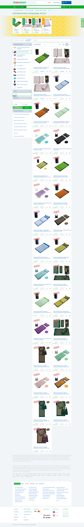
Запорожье (30, 473)
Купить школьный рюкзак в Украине (20, 129)
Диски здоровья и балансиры (19, 55)
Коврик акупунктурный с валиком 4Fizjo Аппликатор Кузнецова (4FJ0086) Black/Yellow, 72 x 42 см (61, 258)
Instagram (55, 515)
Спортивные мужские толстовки (62, 489)
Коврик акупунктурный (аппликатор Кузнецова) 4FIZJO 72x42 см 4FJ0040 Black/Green (60, 177)
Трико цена (16, 133)
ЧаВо (37, 483)
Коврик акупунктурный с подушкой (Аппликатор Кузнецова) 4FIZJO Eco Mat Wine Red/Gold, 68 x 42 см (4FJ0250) (41, 448)
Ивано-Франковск (48, 475)
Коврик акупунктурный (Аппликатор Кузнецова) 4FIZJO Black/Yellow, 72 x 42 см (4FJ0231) (42, 177)
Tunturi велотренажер (60, 495)
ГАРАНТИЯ (16, 517)
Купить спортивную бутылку (19, 120)
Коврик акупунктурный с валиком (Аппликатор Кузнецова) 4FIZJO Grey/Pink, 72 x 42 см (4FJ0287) (43, 95)
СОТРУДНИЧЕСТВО (28, 511)
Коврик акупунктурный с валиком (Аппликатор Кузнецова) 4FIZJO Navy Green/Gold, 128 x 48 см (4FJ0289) (60, 285)
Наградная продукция (33, 490)
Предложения (41, 483)
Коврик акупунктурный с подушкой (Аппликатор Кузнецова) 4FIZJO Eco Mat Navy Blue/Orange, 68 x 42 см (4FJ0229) (61, 393)
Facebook (55, 512)
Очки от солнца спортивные (20, 498)
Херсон (52, 473)
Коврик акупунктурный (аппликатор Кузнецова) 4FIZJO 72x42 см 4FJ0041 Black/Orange (60, 204)
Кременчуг (43, 475)
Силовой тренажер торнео (19, 490)
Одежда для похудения (20, 81)
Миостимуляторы (19, 75)
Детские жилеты (46, 498)
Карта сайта (27, 524)
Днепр (24, 473)
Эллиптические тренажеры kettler (49, 493)
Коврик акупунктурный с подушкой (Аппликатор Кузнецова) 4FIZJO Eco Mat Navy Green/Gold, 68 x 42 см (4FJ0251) (61, 421)
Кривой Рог (35, 473)
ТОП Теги (27, 483)
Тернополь (54, 475)
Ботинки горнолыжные (33, 489)
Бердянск (18, 476)
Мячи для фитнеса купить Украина (20, 123)
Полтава (56, 473)
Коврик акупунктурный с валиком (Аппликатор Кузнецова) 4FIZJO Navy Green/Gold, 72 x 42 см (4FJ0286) (60, 339)
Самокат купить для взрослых (19, 117)
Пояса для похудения (20, 84)
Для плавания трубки (32, 487)
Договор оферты (32, 524)
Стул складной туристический (20, 489)
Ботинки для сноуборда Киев (19, 136)
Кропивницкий (26, 475)
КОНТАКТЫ (26, 519)
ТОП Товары (32, 483)
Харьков (16, 473)
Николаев (39, 473)
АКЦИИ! (49, 2)
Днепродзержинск (33, 475)
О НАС (25, 517)
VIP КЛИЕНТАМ (27, 514)
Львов (27, 473)
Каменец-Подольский (28, 476)
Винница (48, 473)
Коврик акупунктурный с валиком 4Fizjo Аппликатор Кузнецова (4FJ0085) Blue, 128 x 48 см (42, 231)
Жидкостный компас (46, 496)
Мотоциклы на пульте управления (63, 492)
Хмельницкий (18, 475)
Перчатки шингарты (46, 495)
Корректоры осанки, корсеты (22, 62)
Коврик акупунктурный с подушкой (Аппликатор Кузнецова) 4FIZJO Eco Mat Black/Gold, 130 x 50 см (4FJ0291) (41, 366)
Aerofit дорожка (18, 495)
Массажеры (17, 65)
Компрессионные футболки (34, 492)
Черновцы (38, 475)
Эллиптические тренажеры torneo (49, 492)
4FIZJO (15, 94)
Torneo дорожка (31, 500)
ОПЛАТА (15, 514)
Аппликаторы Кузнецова (21, 51)
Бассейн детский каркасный (20, 496)
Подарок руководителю (61, 487)
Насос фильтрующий (19, 487)
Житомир (68, 473)
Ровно (22, 475)
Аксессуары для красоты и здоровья (21, 47)
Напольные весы (19, 78)
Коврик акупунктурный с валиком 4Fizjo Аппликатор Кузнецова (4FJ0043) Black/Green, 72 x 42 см (41, 68)
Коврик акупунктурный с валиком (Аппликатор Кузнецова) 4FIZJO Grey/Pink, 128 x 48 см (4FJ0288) (61, 68)
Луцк (64, 475)
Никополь (14, 476)
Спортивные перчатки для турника (20, 126)
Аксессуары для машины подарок (49, 487)
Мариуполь (44, 473)
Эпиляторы (17, 87)
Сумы (13, 475)
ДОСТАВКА (16, 511)
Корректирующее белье (20, 59)
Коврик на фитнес (46, 489)
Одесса (20, 473)
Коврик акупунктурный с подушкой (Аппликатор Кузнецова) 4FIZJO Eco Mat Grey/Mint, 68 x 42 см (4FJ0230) (61, 366)
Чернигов (60, 473)
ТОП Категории (17, 483)
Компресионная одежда (33, 495)
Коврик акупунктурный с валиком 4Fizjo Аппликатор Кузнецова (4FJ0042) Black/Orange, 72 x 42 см (41, 122)
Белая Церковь (59, 475)
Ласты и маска (59, 493)
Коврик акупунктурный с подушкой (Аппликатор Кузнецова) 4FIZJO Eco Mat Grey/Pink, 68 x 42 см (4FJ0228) (41, 393)
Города (22, 483)
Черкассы (64, 473)
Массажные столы (19, 72)
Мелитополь (68, 475)
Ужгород (22, 476)
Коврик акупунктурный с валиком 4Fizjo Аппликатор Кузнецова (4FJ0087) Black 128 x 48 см (62, 312)
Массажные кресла (19, 68)
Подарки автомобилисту (61, 496)
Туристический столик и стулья (48, 490)
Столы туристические (60, 490)
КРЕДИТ (15, 519)
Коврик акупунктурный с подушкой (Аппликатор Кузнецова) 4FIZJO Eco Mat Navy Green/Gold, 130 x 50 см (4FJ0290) (41, 421)
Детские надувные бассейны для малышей (21, 114)
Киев (13, 473)
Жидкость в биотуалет (33, 493)
